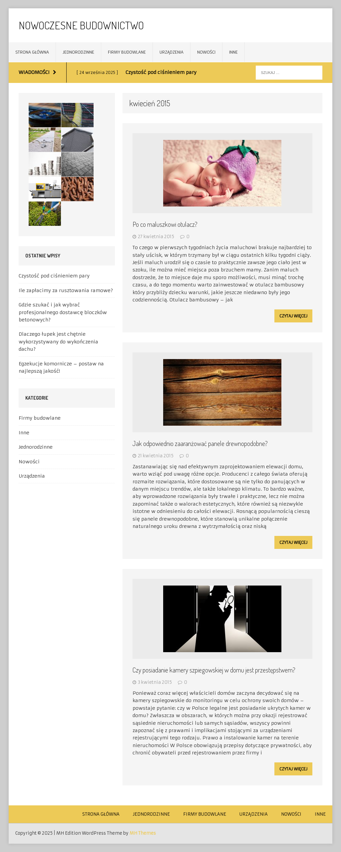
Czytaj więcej (293, 315)
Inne (233, 52)
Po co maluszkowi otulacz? (165, 224)
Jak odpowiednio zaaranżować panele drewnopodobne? (200, 443)
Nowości (206, 52)
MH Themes (143, 833)
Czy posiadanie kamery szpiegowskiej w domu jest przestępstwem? (214, 669)
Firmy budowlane (127, 52)
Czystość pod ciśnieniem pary (54, 276)
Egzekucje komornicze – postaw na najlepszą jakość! (61, 367)
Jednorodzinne (78, 52)
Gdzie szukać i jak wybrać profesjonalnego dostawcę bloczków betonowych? (63, 312)
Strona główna (32, 52)
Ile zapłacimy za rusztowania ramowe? (66, 290)
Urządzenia (171, 52)
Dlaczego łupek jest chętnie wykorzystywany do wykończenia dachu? (58, 341)
